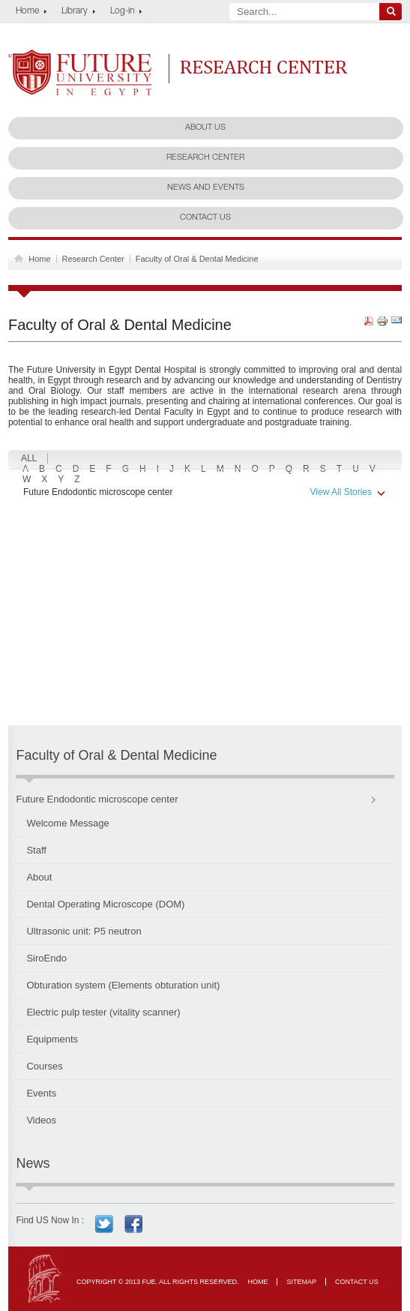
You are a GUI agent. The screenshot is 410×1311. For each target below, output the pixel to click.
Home (27, 11)
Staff (36, 850)
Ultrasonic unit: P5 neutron (83, 931)
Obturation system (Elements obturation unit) (123, 985)
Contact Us (205, 218)
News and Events (205, 188)
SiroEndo (46, 958)
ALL (29, 458)
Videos (41, 1120)
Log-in (122, 11)
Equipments (52, 1039)
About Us (205, 128)
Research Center (264, 67)
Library (74, 11)
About (39, 877)
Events (41, 1093)
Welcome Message (67, 823)
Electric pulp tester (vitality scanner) (103, 1012)
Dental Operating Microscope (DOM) (105, 904)
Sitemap (301, 1282)
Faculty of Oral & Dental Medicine (197, 258)
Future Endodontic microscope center (205, 492)
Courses (44, 1066)
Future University (63, 57)
